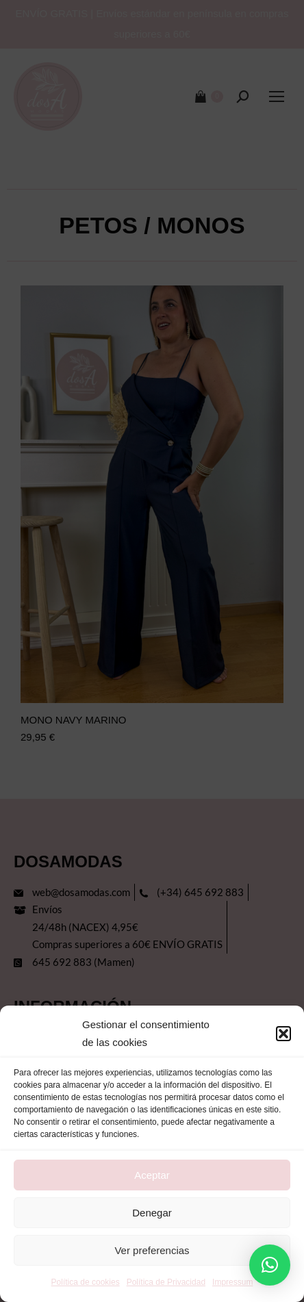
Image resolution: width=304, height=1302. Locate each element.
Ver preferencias (151, 1250)
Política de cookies (85, 1282)
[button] (283, 1034)
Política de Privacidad (166, 1282)
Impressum (232, 1282)
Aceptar (152, 1175)
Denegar (152, 1212)
